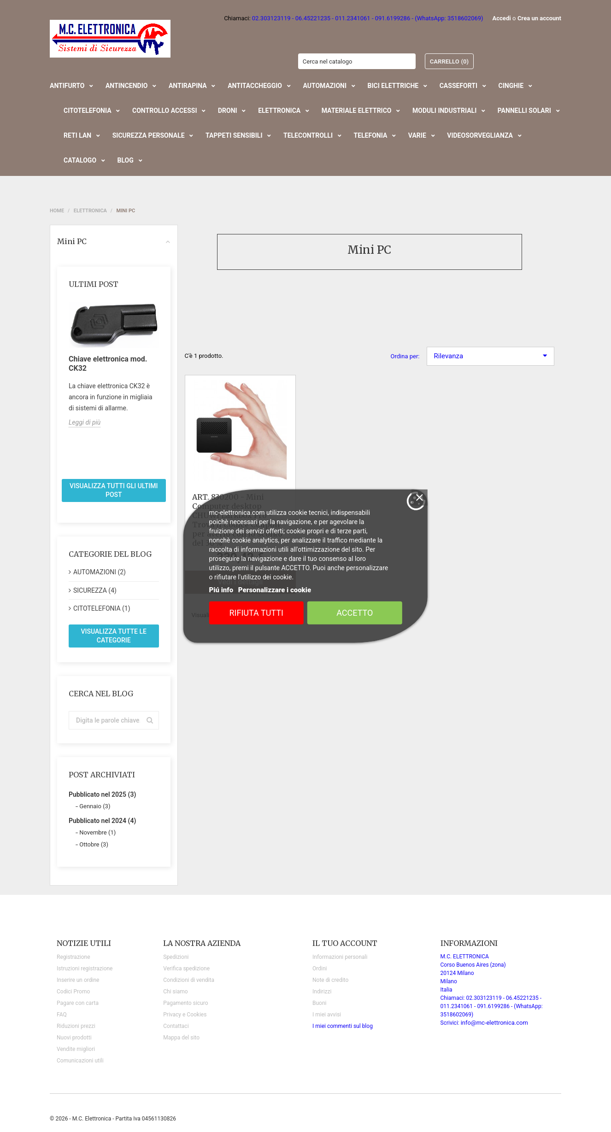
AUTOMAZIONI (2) (99, 572)
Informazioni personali (339, 957)
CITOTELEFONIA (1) (101, 608)
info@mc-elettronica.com (494, 1022)
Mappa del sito (181, 1037)
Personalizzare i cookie (274, 590)
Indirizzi (321, 991)
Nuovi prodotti (74, 1037)
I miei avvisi (326, 1014)
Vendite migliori (76, 1049)
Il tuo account (344, 943)
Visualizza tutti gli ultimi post (114, 490)
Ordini (319, 968)
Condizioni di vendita (188, 980)
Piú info (221, 590)
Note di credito (330, 980)
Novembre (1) (97, 832)
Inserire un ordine (78, 980)
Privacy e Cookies (184, 1014)
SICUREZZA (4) (95, 590)
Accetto (354, 613)
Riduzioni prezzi (76, 1026)
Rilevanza (490, 356)
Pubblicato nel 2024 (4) (102, 820)
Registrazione (73, 957)
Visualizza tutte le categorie (114, 636)
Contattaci (175, 1026)
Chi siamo (175, 991)
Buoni (319, 1003)
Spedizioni (175, 957)
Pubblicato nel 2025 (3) (102, 794)
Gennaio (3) (94, 806)
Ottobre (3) (93, 844)
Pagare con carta (78, 1003)
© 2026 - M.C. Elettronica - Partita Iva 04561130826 (113, 1118)
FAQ (62, 1014)
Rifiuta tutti (256, 613)
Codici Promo (73, 991)
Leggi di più (84, 422)
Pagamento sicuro (185, 1003)
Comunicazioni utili (80, 1060)
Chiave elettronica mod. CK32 (108, 364)
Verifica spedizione (186, 968)
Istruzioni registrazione (84, 968)
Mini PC (113, 241)
